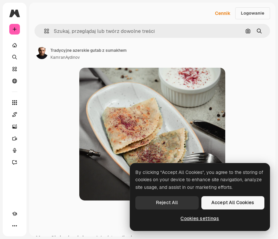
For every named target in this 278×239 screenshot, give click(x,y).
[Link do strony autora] (42, 53)
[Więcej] (14, 225)
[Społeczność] (14, 81)
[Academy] (14, 213)
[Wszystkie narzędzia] (14, 102)
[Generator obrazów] (14, 126)
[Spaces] (14, 114)
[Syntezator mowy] (14, 150)
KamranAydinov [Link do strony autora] (65, 57)
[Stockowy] (14, 69)
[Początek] (14, 45)
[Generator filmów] (14, 138)
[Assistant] (14, 162)
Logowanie (252, 13)
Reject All (167, 202)
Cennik (223, 13)
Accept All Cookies (232, 202)
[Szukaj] (14, 57)
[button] (44, 31)
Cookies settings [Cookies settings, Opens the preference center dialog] (199, 218)
